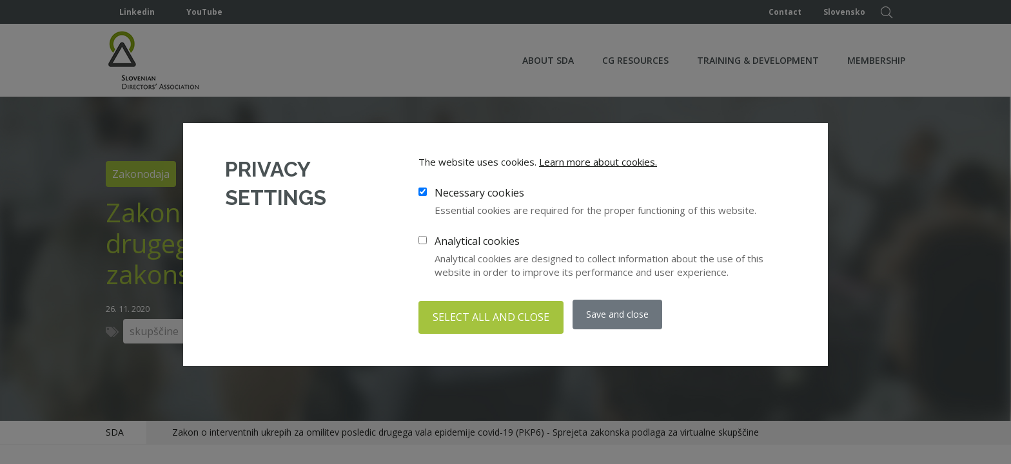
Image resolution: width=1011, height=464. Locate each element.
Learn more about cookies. (598, 164)
